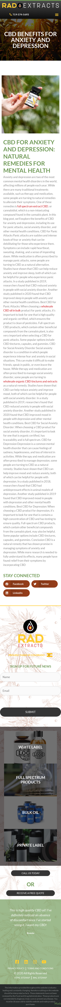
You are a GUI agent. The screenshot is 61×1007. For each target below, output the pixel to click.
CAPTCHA (6, 700)
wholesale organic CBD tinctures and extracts (30, 381)
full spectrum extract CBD (32, 206)
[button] (56, 14)
